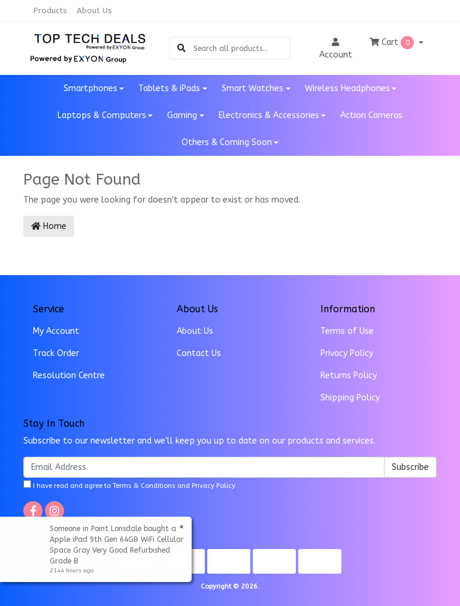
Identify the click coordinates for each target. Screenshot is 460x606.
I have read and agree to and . (130, 485)
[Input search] (241, 48)
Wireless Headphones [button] (347, 88)
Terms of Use (347, 331)
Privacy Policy (346, 353)
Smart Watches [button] (252, 88)
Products (50, 10)
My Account (56, 331)
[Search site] (181, 48)
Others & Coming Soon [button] (226, 142)
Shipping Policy (350, 398)
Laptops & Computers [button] (102, 115)
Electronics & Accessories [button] (269, 115)
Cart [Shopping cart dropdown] (393, 42)
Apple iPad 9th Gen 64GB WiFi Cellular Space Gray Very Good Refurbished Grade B (116, 550)
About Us (94, 10)
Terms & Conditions (144, 486)
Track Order (56, 353)
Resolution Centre (69, 375)
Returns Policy (348, 375)
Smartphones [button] (90, 88)
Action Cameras (371, 115)
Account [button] (335, 49)
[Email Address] (204, 467)
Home (48, 226)
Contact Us (199, 353)
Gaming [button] (182, 115)
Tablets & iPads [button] (169, 88)
